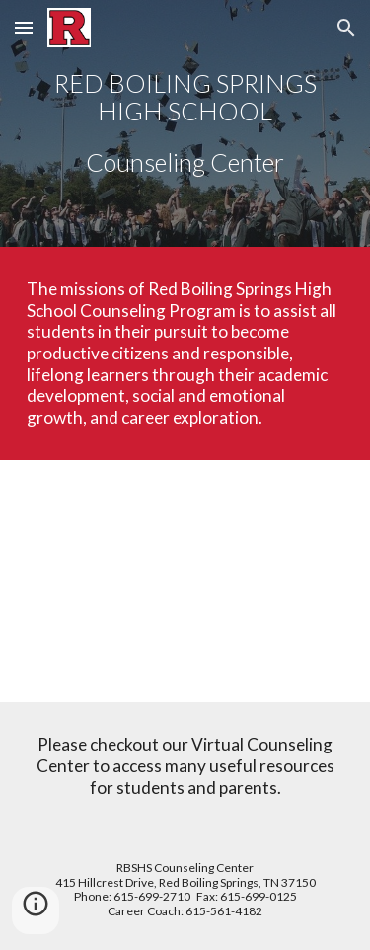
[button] (23, 27)
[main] (185, 124)
